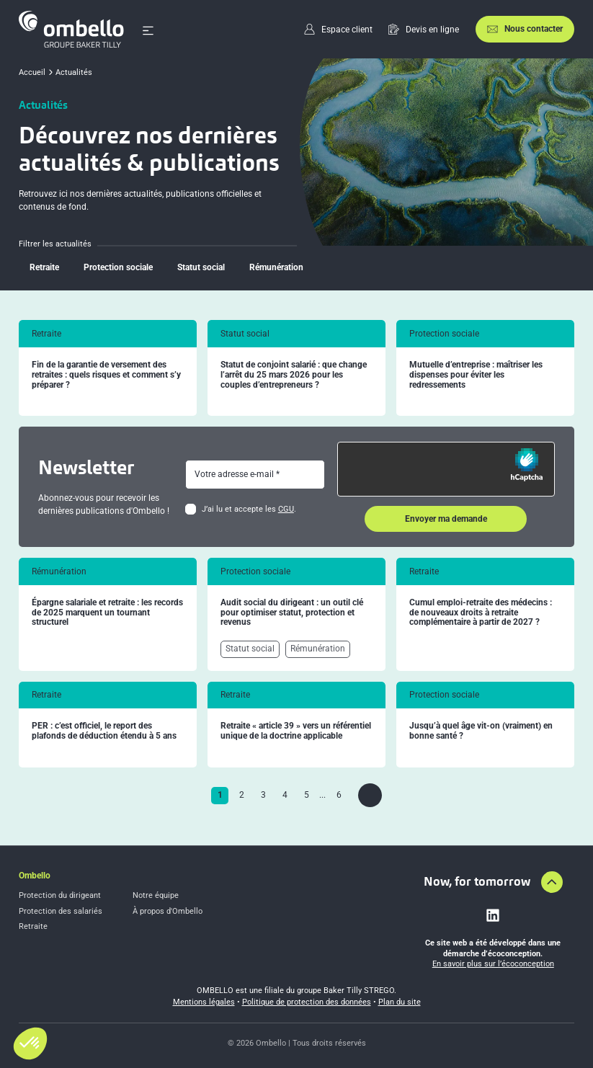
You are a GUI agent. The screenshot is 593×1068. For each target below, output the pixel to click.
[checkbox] (190, 509)
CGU (286, 509)
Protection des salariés (60, 911)
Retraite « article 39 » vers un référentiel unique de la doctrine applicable (295, 731)
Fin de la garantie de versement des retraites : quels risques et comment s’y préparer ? (106, 375)
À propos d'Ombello (167, 911)
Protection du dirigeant (60, 895)
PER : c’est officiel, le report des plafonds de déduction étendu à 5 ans (104, 731)
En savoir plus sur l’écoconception (493, 964)
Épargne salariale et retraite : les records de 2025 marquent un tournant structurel (107, 613)
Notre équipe (156, 895)
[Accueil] (71, 29)
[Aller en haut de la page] (552, 882)
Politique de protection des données (306, 1002)
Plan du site (399, 1002)
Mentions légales (204, 1002)
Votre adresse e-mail (234, 474)
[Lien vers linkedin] (492, 915)
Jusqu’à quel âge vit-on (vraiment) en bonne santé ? (481, 731)
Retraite (33, 926)
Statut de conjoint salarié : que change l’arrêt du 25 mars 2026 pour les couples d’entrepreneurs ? (293, 375)
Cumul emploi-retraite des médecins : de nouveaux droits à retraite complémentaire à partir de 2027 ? (480, 613)
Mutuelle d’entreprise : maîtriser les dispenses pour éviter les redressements (476, 375)
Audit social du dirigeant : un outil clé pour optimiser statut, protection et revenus (291, 613)
